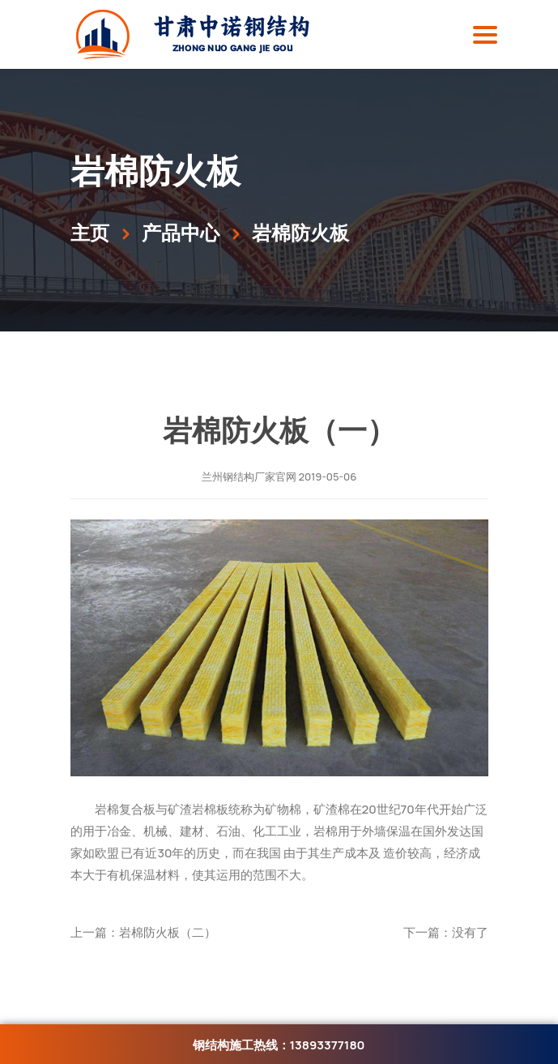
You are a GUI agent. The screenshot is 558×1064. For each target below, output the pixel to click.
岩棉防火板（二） (167, 932)
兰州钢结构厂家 (238, 476)
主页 (89, 232)
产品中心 (180, 232)
